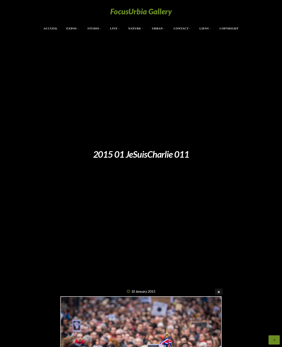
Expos (71, 28)
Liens (204, 28)
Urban (157, 28)
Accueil (51, 28)
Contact (181, 28)
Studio (93, 28)
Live (114, 28)
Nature (134, 28)
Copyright (229, 28)
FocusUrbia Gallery (141, 11)
